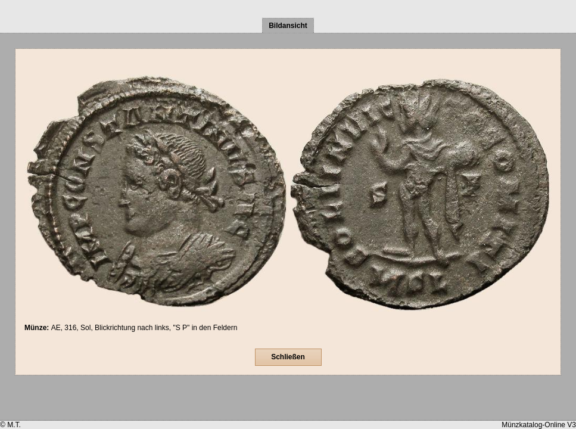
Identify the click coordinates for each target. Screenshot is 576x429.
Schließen (288, 357)
